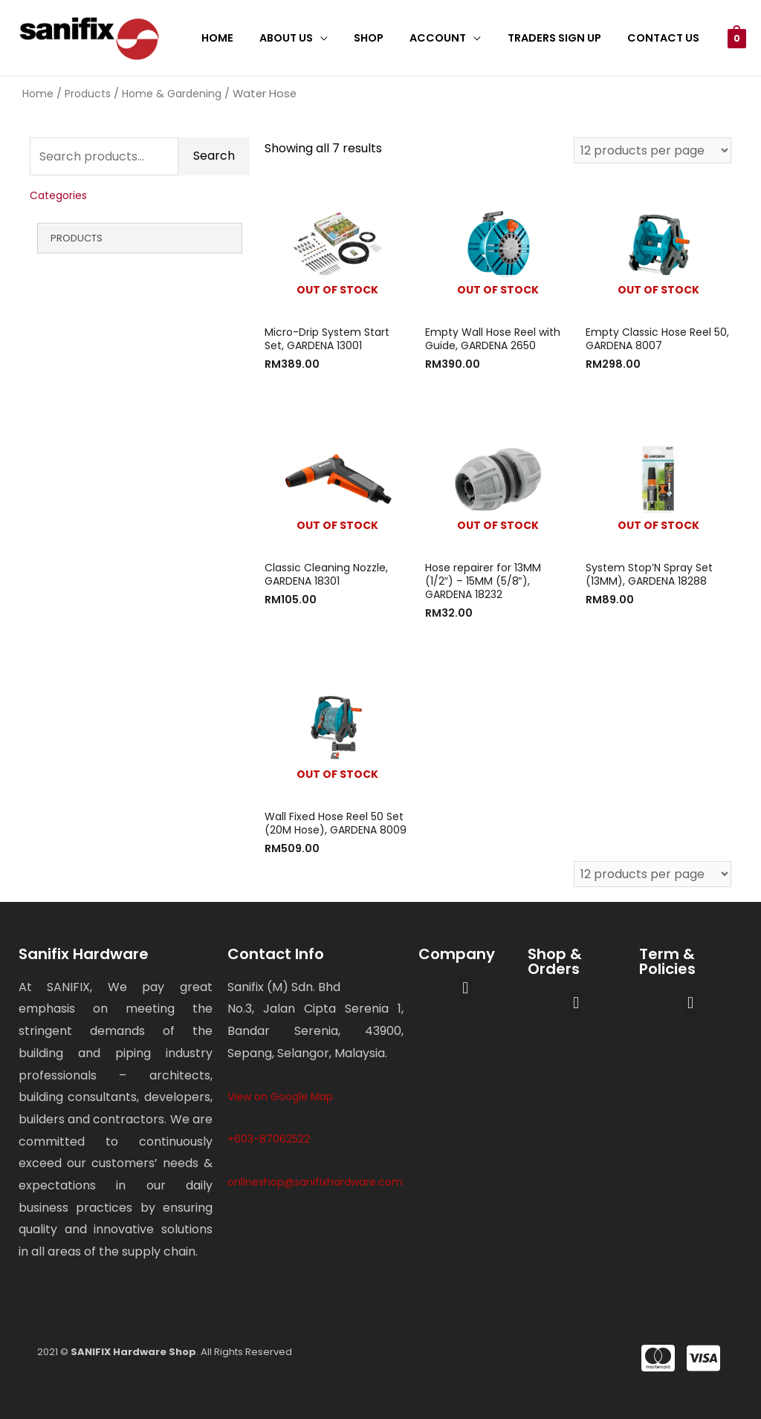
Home (243, 37)
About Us (307, 37)
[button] (466, 988)
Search (214, 156)
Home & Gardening (171, 93)
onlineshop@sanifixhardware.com (315, 1182)
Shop (386, 37)
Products (88, 93)
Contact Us (665, 37)
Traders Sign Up (562, 37)
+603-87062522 (268, 1138)
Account (450, 37)
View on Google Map (280, 1096)
